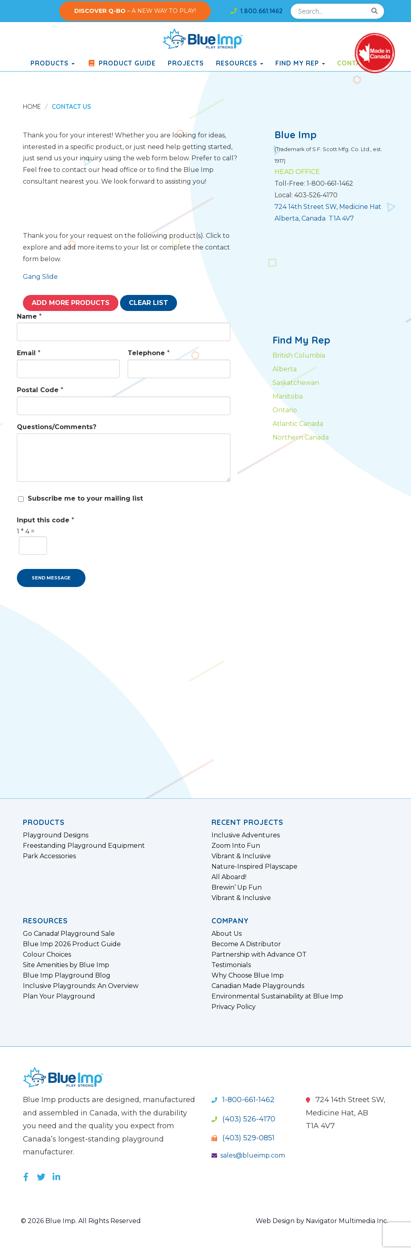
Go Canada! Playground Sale (69, 934)
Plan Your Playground (59, 996)
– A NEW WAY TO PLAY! (135, 10)
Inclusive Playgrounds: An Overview (80, 986)
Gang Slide (40, 276)
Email (29, 353)
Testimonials (231, 965)
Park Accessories (49, 856)
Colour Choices (47, 954)
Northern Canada (301, 437)
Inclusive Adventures (246, 835)
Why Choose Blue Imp (248, 975)
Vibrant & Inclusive (241, 856)
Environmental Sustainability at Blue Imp (277, 996)
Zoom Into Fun (236, 846)
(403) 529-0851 (243, 1137)
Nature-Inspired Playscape (254, 866)
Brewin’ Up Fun (237, 887)
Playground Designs (55, 835)
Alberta (285, 369)
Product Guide (121, 63)
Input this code (45, 520)
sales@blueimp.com (248, 1155)
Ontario (285, 410)
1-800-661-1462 (243, 1099)
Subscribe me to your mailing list (85, 498)
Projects (186, 63)
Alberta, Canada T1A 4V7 (314, 218)
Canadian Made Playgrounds (258, 986)
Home (32, 106)
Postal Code (40, 390)
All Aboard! (229, 877)
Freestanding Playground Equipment (84, 846)
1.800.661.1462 (256, 11)
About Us (227, 934)
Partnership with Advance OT (259, 954)
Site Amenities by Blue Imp (66, 965)
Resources (239, 63)
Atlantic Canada (298, 424)
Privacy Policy (234, 1007)
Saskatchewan (296, 383)
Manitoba (288, 396)
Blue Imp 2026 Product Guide (72, 944)
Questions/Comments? (56, 427)
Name (29, 316)
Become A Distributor (246, 944)
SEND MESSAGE (51, 578)
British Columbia (299, 355)
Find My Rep (300, 63)
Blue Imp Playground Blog (66, 975)
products (53, 63)
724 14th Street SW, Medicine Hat (328, 207)
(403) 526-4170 (243, 1119)
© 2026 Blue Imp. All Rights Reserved (81, 1221)
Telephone (149, 353)
